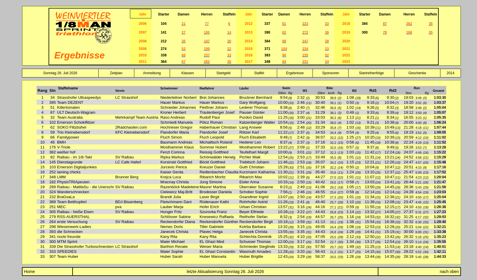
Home (29, 271)
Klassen (187, 73)
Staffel (259, 73)
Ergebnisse (295, 73)
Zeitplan (116, 73)
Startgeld (223, 73)
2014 (450, 73)
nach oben (449, 271)
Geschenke (417, 73)
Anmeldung (152, 73)
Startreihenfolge (371, 73)
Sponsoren (330, 73)
